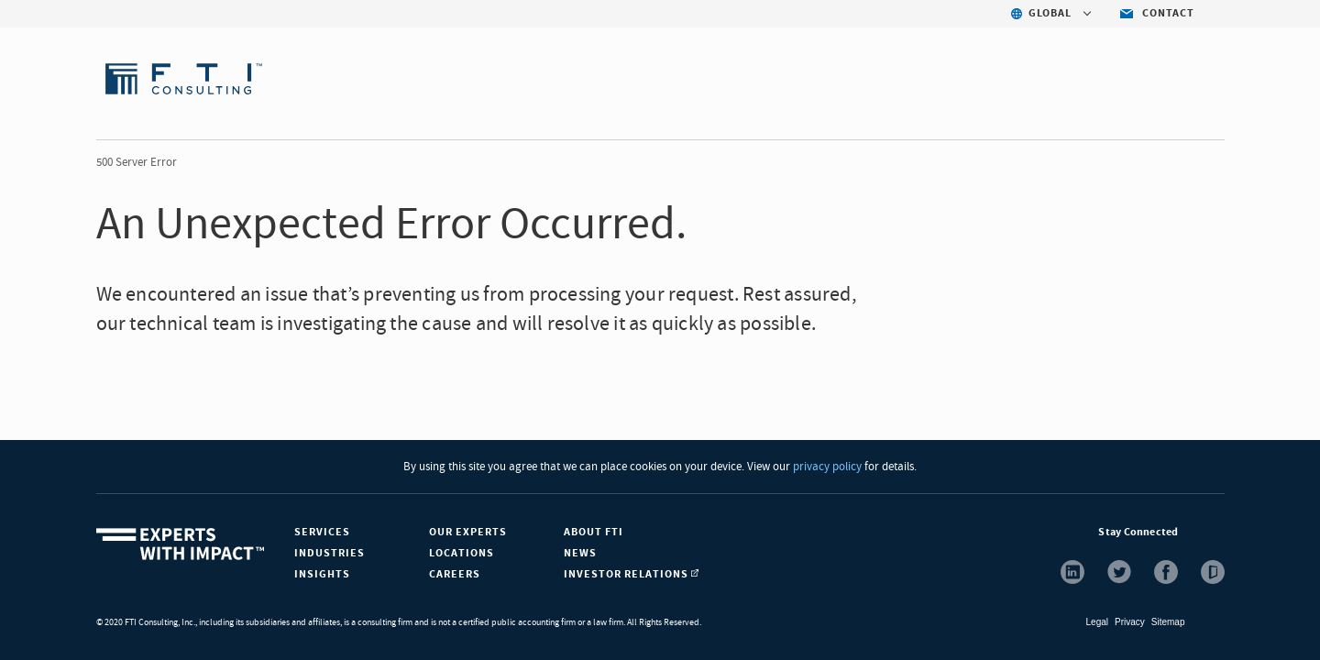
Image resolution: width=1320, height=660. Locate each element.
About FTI (593, 532)
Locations (461, 553)
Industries (329, 553)
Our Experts (468, 532)
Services (322, 532)
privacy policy (826, 466)
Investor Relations (631, 574)
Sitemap (1168, 622)
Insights (322, 574)
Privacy (1130, 622)
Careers (454, 574)
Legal (1097, 622)
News (580, 553)
